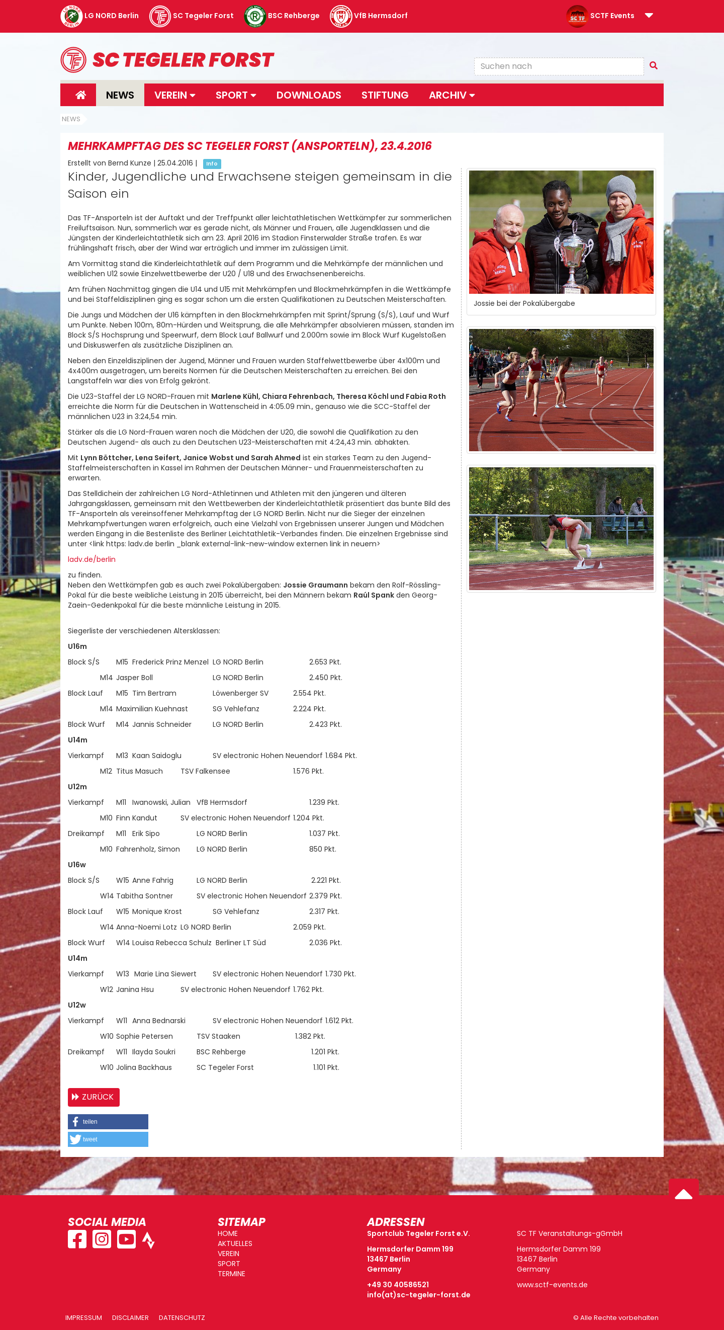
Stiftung (385, 95)
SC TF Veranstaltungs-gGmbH (569, 1233)
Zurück (98, 1097)
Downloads (309, 95)
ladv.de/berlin (92, 559)
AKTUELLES (235, 1243)
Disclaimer (130, 1317)
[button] (649, 16)
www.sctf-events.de (552, 1285)
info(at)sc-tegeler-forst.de (419, 1295)
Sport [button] (236, 95)
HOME (228, 1233)
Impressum (83, 1317)
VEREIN (228, 1254)
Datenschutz (182, 1317)
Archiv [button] (452, 95)
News (120, 95)
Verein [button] (175, 95)
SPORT (229, 1264)
